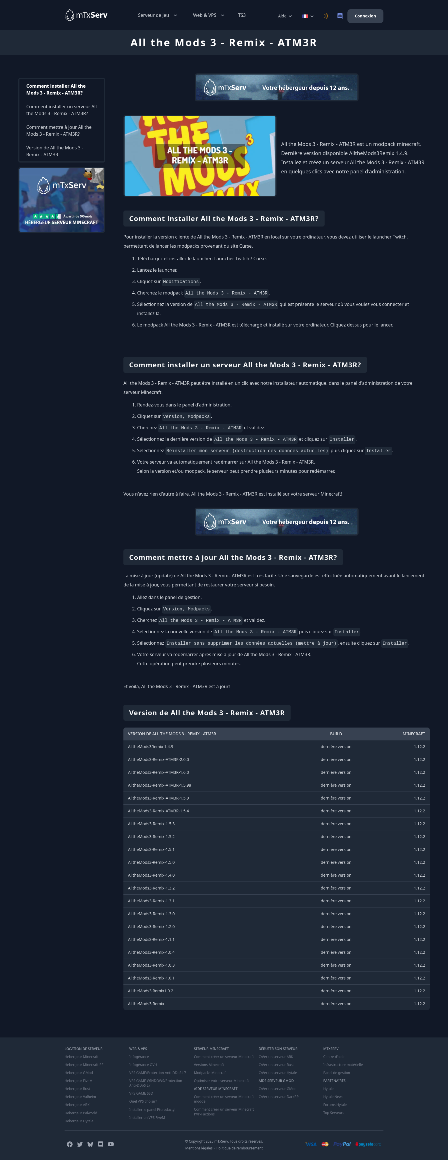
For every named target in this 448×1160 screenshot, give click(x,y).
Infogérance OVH (143, 1065)
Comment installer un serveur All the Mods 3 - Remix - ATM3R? (61, 110)
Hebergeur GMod (79, 1073)
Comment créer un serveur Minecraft (224, 1057)
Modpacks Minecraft (210, 1073)
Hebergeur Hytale (79, 1121)
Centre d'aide (334, 1057)
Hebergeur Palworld (81, 1113)
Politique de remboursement (240, 1147)
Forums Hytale (335, 1105)
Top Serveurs (333, 1113)
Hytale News (333, 1097)
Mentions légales (199, 1147)
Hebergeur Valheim (80, 1097)
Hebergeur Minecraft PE (84, 1065)
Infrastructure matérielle (343, 1065)
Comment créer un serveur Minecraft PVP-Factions (224, 1111)
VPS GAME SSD (141, 1093)
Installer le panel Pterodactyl (152, 1109)
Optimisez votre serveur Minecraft (221, 1081)
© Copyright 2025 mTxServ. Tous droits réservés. (224, 1141)
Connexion (365, 16)
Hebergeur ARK (77, 1105)
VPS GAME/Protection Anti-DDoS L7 (157, 1073)
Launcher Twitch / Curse (240, 258)
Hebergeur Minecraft (81, 1057)
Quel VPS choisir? (143, 1101)
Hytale (328, 1089)
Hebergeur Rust (77, 1089)
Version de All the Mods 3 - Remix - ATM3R (54, 151)
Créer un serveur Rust (276, 1065)
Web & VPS (209, 15)
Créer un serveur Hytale (278, 1073)
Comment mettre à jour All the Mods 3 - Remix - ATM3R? (59, 130)
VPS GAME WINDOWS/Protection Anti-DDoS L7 (155, 1083)
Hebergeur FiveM (78, 1081)
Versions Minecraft (209, 1065)
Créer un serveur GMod (277, 1089)
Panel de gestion (336, 1073)
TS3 (242, 15)
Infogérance (139, 1057)
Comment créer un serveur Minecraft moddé (224, 1099)
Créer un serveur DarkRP (278, 1097)
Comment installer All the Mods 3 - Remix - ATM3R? (56, 89)
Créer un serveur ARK (276, 1057)
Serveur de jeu (158, 15)
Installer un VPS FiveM (147, 1117)
